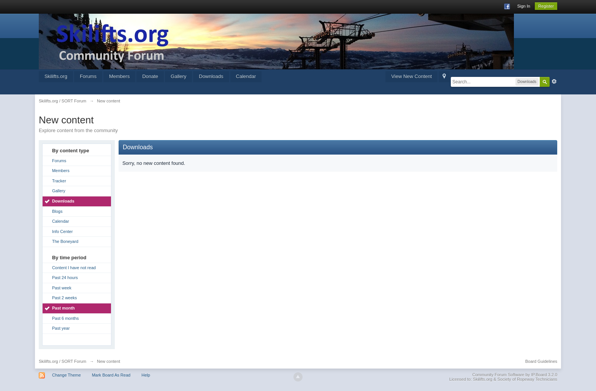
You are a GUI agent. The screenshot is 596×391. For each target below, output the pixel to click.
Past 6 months (65, 318)
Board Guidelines (541, 361)
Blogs (57, 211)
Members (119, 76)
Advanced (554, 81)
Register (546, 6)
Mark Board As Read (111, 375)
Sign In (523, 6)
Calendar (246, 76)
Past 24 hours (65, 277)
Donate (150, 76)
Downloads (211, 76)
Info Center (62, 231)
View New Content (411, 76)
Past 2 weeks (64, 297)
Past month (63, 308)
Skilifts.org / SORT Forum (62, 361)
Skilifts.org (55, 76)
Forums (88, 76)
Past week (61, 288)
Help (145, 375)
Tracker (59, 181)
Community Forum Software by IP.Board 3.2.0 (515, 374)
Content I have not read (74, 267)
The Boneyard (65, 241)
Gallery (178, 76)
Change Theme (66, 375)
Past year (61, 328)
